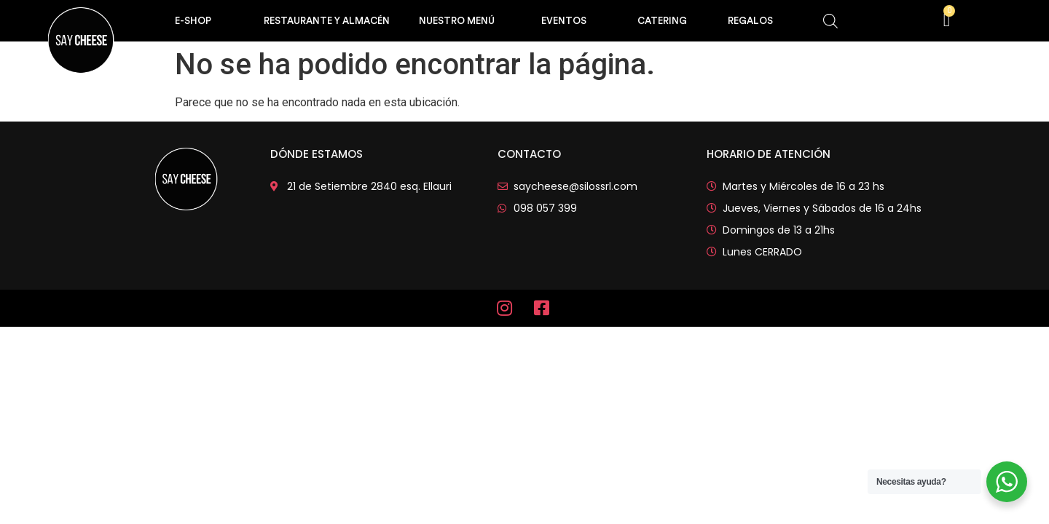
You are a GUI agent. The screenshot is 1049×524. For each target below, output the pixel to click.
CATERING (662, 20)
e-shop (193, 20)
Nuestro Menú (457, 20)
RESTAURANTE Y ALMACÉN (327, 20)
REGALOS (750, 20)
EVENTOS (563, 20)
